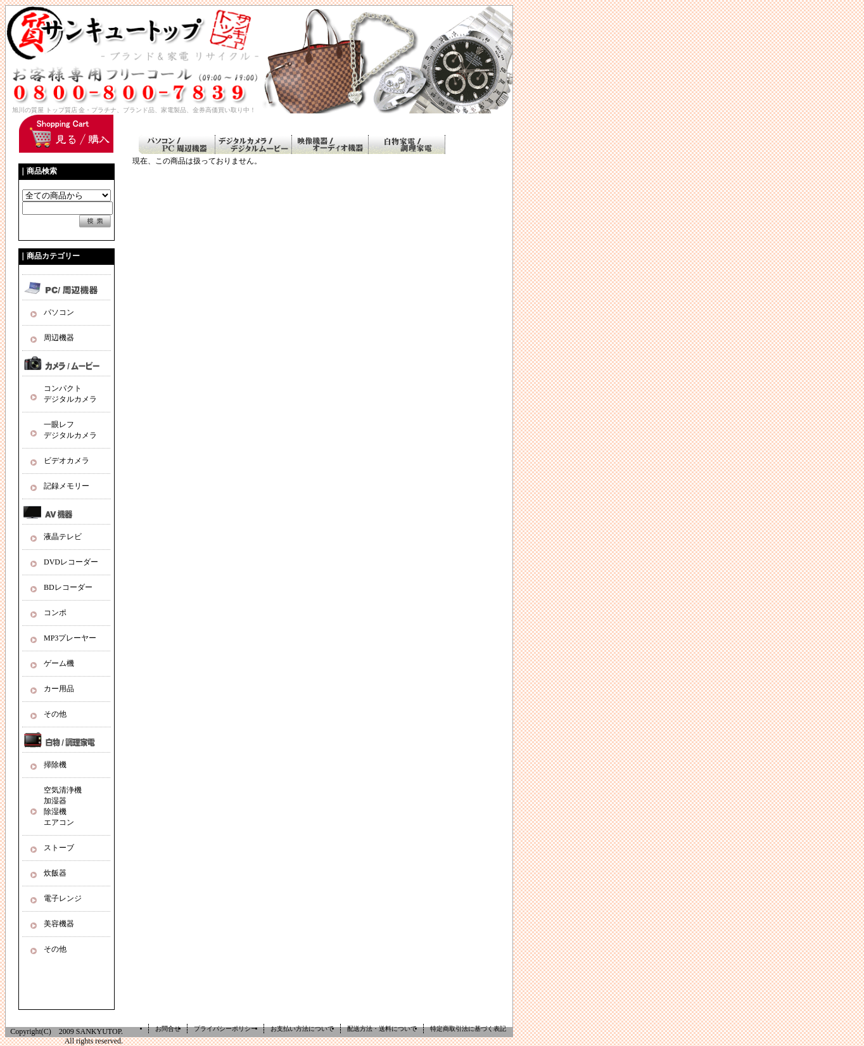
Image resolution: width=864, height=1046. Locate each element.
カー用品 (59, 688)
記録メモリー (66, 486)
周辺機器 (59, 337)
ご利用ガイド (353, 119)
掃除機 (55, 764)
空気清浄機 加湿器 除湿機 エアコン (63, 806)
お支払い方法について (302, 1028)
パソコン (59, 312)
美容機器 (59, 923)
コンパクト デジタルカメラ (70, 394)
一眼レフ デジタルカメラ (70, 430)
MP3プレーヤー (70, 638)
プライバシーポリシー (225, 1028)
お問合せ (168, 1028)
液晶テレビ (63, 536)
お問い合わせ (421, 119)
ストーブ (59, 847)
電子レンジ (63, 898)
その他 (55, 714)
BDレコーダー (68, 587)
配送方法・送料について (382, 1028)
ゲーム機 (59, 663)
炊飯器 (55, 873)
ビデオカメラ (66, 460)
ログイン (482, 119)
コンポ (55, 612)
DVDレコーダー (71, 562)
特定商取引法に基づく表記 (468, 1028)
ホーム (292, 119)
